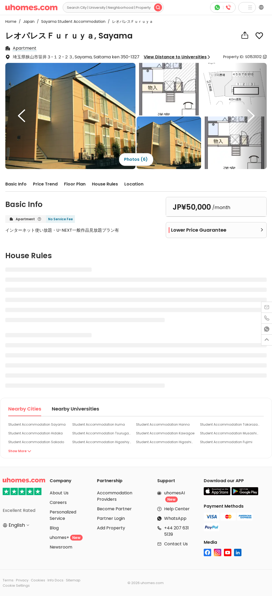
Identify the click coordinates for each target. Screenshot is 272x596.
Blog (54, 528)
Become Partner (114, 509)
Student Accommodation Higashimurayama (166, 442)
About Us (59, 493)
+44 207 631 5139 (176, 531)
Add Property (111, 528)
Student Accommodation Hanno (163, 424)
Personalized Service (63, 515)
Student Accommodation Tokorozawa (230, 424)
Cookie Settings (16, 585)
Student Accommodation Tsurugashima (102, 433)
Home (10, 21)
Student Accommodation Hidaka (35, 433)
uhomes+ (66, 537)
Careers (58, 502)
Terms (8, 580)
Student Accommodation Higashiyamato (102, 442)
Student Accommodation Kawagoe (165, 433)
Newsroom (61, 547)
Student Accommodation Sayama (37, 424)
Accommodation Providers (114, 496)
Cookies (38, 580)
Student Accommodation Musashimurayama (230, 433)
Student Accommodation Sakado (36, 442)
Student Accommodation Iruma (98, 424)
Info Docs (55, 580)
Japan (27, 21)
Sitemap (73, 580)
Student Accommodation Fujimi (226, 442)
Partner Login (111, 518)
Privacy (22, 580)
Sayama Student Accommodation (72, 21)
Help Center (177, 509)
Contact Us (176, 544)
